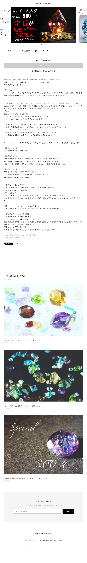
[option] (43, 25)
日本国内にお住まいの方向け (43, 71)
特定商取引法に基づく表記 (48, 540)
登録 (68, 511)
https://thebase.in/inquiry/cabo (16, 177)
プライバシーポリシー (31, 540)
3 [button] (44, 44)
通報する (18, 243)
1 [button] (41, 44)
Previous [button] (3, 25)
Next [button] (83, 25)
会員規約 (60, 540)
